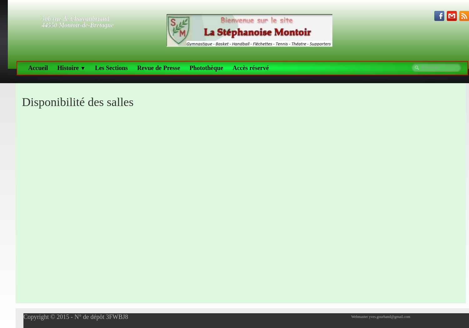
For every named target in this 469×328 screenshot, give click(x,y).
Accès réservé (251, 67)
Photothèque (206, 67)
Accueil (38, 67)
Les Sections (111, 67)
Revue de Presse (158, 67)
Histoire (71, 67)
